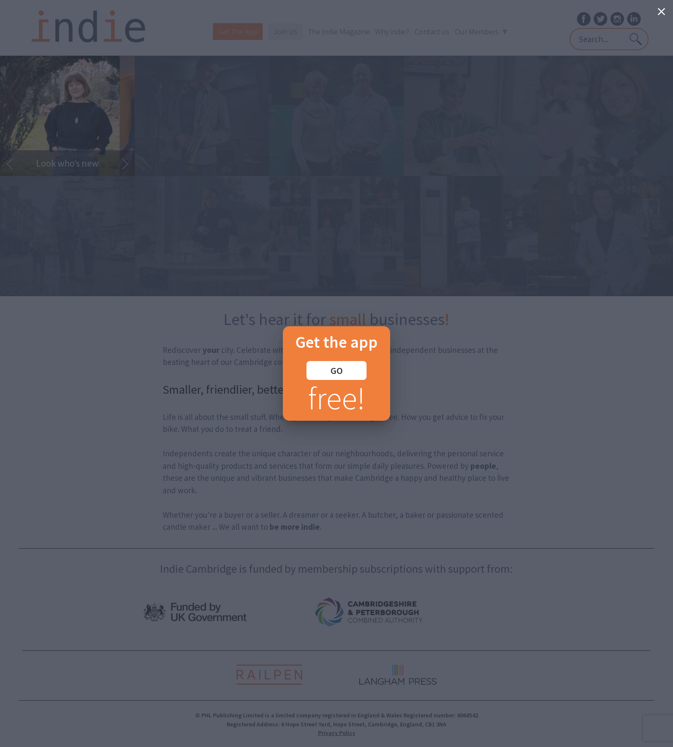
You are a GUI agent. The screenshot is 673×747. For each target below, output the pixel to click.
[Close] (661, 11)
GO (336, 370)
